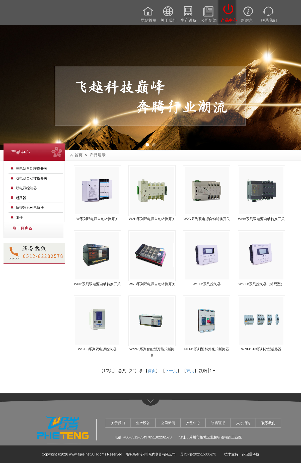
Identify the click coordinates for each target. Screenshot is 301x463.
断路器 (21, 198)
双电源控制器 (26, 188)
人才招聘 (243, 423)
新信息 (247, 21)
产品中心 (229, 21)
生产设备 (189, 21)
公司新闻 (209, 21)
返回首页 (21, 228)
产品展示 (98, 155)
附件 (19, 217)
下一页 (171, 371)
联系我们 (269, 21)
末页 (190, 371)
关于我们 (169, 21)
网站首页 (148, 21)
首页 (78, 155)
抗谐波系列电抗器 (30, 208)
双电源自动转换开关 (31, 178)
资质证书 (218, 423)
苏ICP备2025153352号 (198, 454)
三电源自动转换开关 (31, 169)
